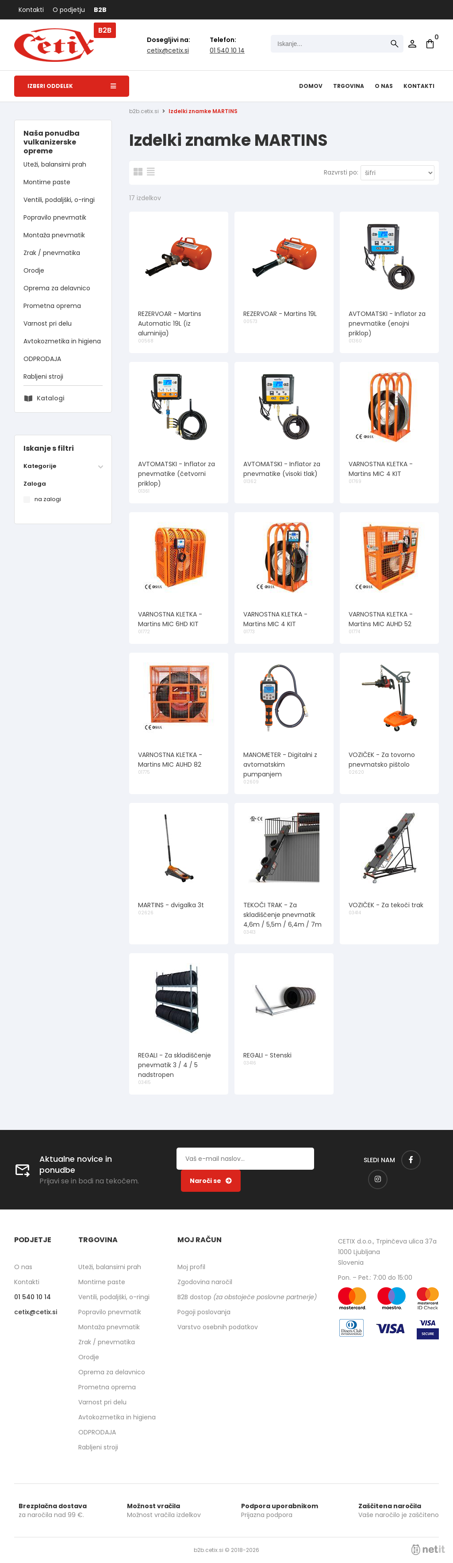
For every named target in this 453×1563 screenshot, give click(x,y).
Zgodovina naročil (204, 1282)
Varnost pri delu (47, 323)
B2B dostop (247, 1297)
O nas (384, 86)
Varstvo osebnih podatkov (217, 1327)
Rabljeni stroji (43, 376)
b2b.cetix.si (144, 111)
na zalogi (48, 499)
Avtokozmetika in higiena (62, 341)
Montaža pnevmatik (54, 235)
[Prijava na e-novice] (211, 1181)
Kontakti (31, 9)
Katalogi (50, 398)
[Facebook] (411, 1160)
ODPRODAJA (42, 358)
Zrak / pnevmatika (51, 252)
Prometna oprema (52, 305)
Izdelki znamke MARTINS (203, 111)
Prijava (412, 44)
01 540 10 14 (227, 50)
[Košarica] (430, 44)
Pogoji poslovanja (203, 1312)
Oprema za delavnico (56, 288)
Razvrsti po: (341, 172)
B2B (100, 9)
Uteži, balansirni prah (54, 164)
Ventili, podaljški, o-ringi (59, 199)
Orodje (33, 270)
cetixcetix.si (168, 50)
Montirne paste (46, 182)
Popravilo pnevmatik (54, 217)
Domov (310, 86)
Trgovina (348, 86)
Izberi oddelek (71, 86)
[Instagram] (378, 1179)
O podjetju (69, 9)
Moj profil (191, 1267)
